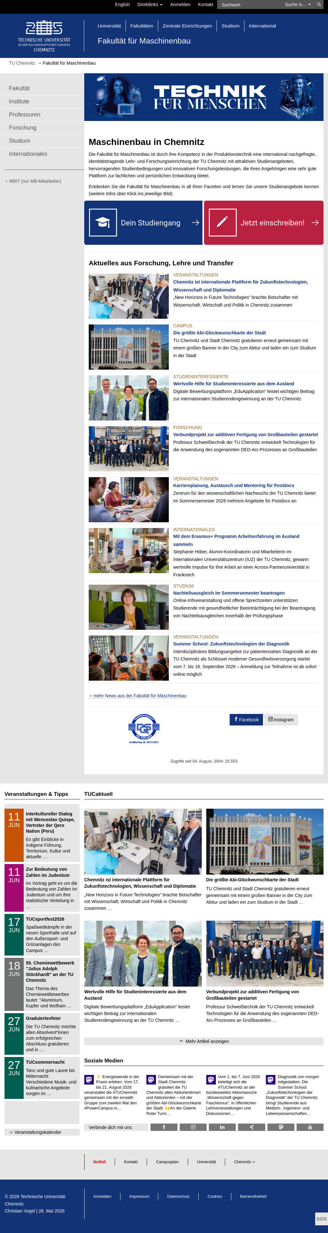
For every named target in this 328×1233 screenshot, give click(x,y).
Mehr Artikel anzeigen (207, 1041)
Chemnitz (242, 1162)
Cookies (215, 1196)
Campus (183, 325)
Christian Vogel (20, 1210)
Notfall (99, 1162)
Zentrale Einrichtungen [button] (187, 25)
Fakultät (19, 88)
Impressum (139, 1196)
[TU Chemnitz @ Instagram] (193, 1127)
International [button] (262, 25)
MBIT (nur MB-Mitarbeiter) (35, 181)
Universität (206, 1162)
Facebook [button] (248, 719)
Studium (19, 141)
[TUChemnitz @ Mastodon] (280, 1127)
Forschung (23, 127)
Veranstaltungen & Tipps (36, 794)
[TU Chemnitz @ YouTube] (310, 1127)
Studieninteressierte (200, 376)
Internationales (28, 154)
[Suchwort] (249, 4)
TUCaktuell (98, 794)
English (122, 4)
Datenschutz (178, 1196)
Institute (19, 101)
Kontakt (205, 4)
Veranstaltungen (195, 274)
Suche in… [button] (298, 4)
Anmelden (180, 4)
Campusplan (167, 1162)
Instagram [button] (284, 719)
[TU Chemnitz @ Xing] (251, 1127)
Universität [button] (109, 25)
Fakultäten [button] (141, 25)
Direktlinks (149, 4)
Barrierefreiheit (253, 1196)
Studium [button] (230, 25)
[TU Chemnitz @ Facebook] (164, 1127)
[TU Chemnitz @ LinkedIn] (222, 1127)
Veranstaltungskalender (37, 1132)
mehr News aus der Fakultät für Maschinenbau (140, 695)
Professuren (24, 114)
